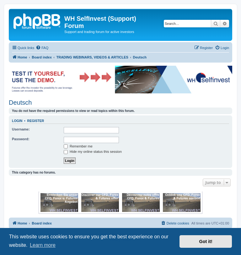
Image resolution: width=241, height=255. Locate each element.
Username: (21, 129)
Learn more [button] (43, 245)
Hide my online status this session (93, 151)
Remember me (78, 146)
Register (35, 121)
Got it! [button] (205, 241)
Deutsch (20, 102)
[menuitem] (42, 48)
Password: (20, 139)
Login (17, 121)
